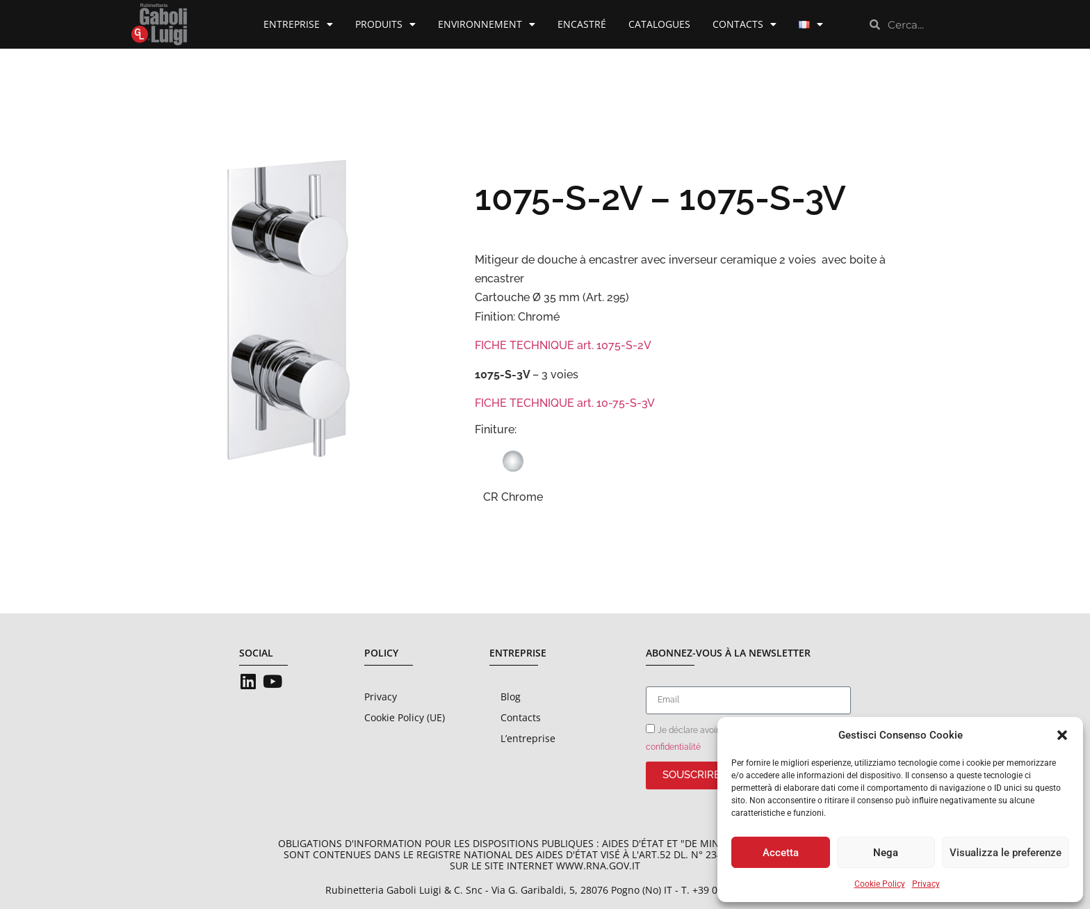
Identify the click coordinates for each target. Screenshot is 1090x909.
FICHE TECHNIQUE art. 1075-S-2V (563, 345)
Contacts (744, 24)
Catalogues (659, 24)
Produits (385, 24)
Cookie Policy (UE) (404, 717)
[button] (1062, 735)
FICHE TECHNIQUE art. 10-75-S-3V (565, 403)
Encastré (582, 24)
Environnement (486, 24)
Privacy (926, 884)
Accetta (781, 852)
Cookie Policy (879, 884)
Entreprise (298, 24)
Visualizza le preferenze (1005, 852)
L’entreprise (528, 738)
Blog (511, 696)
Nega (885, 852)
